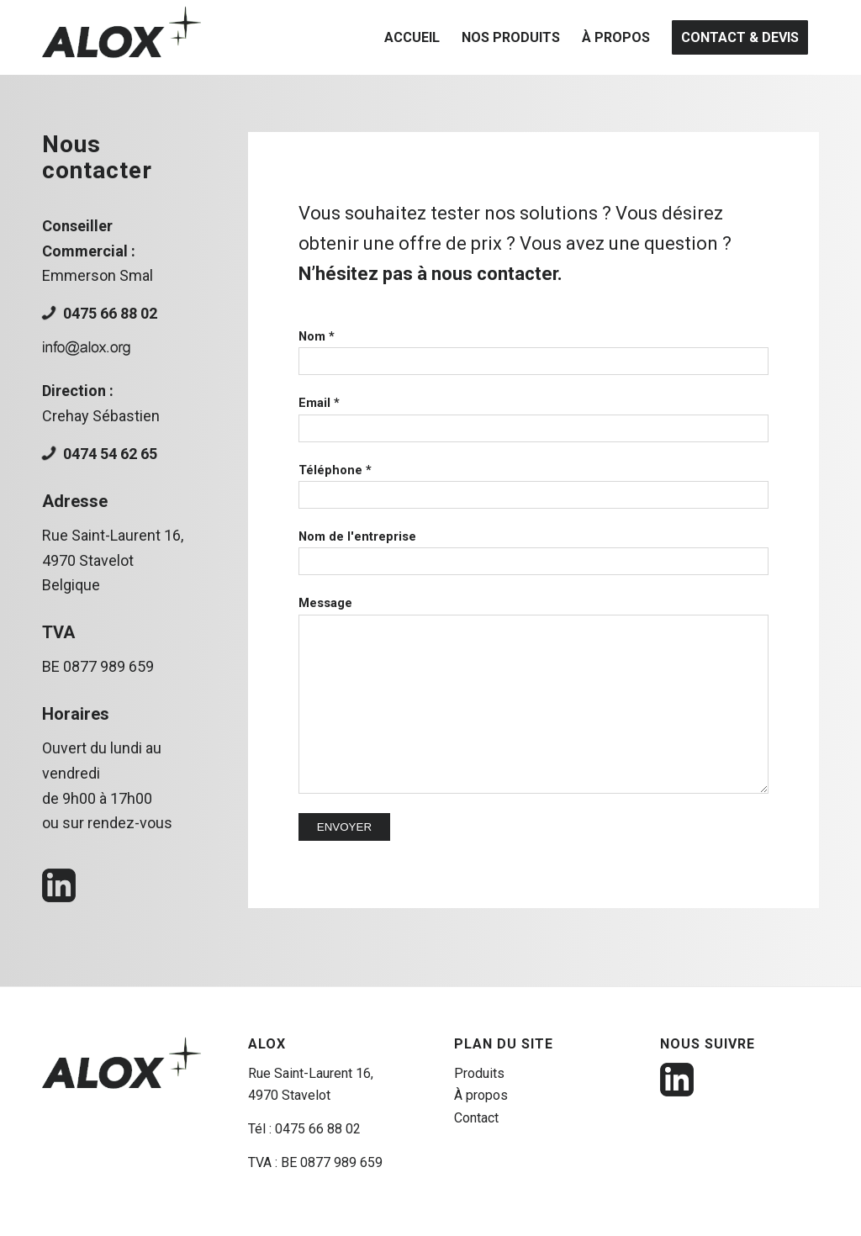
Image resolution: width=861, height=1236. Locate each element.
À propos (481, 1095)
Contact (476, 1118)
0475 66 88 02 (110, 313)
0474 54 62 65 (110, 453)
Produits (479, 1073)
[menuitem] (412, 37)
